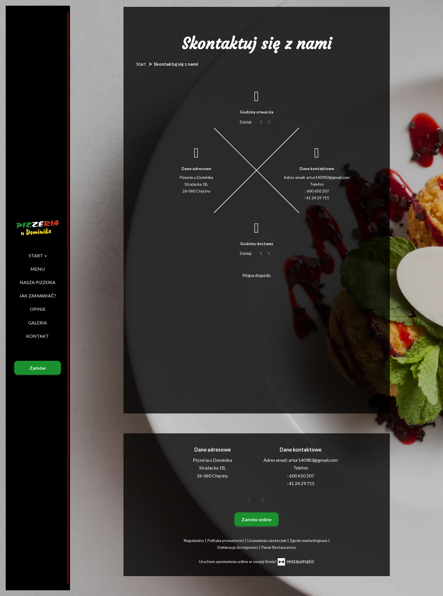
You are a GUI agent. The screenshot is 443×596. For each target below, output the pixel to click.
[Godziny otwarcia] (269, 122)
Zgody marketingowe (309, 540)
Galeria (37, 322)
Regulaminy (194, 540)
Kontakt (37, 336)
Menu (37, 269)
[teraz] (261, 122)
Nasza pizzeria (37, 282)
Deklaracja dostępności (238, 547)
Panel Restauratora (278, 547)
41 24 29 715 (317, 197)
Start (38, 255)
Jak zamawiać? (37, 295)
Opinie (38, 309)
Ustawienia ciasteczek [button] (267, 540)
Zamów (38, 368)
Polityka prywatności (226, 540)
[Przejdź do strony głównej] (37, 227)
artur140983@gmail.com (328, 177)
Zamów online (256, 519)
